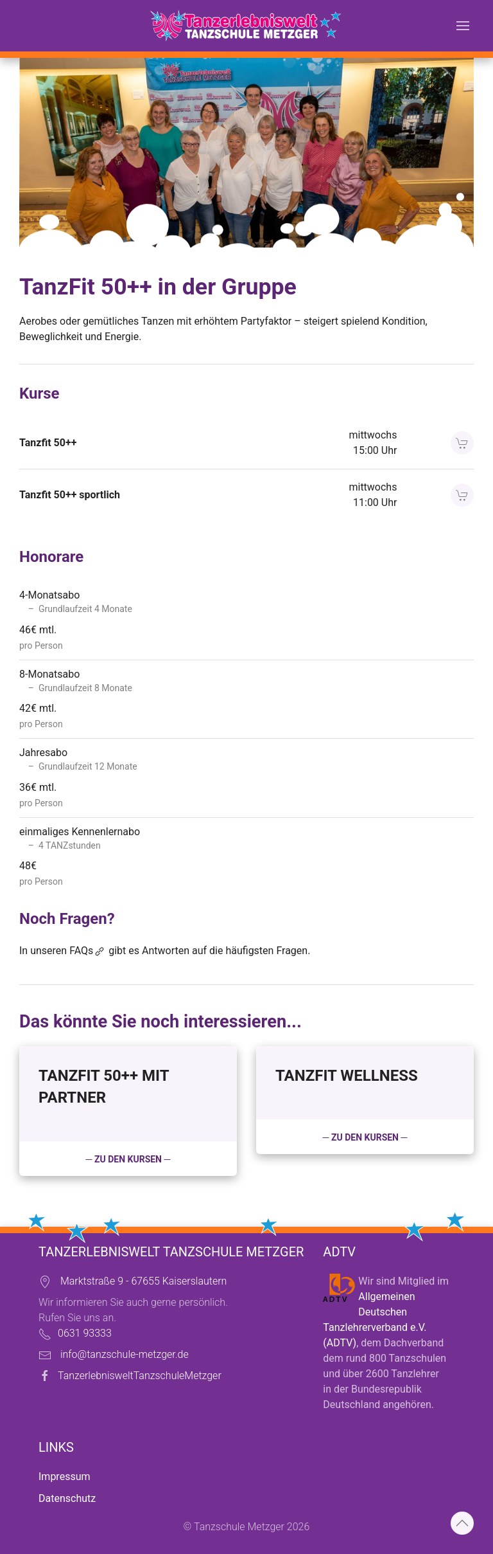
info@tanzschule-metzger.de (124, 1354)
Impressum (65, 1476)
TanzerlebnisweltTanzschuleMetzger (139, 1375)
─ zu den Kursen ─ (128, 1159)
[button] (463, 25)
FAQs (87, 950)
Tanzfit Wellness (346, 1076)
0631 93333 (85, 1333)
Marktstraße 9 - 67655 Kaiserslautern (143, 1281)
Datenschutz (67, 1498)
